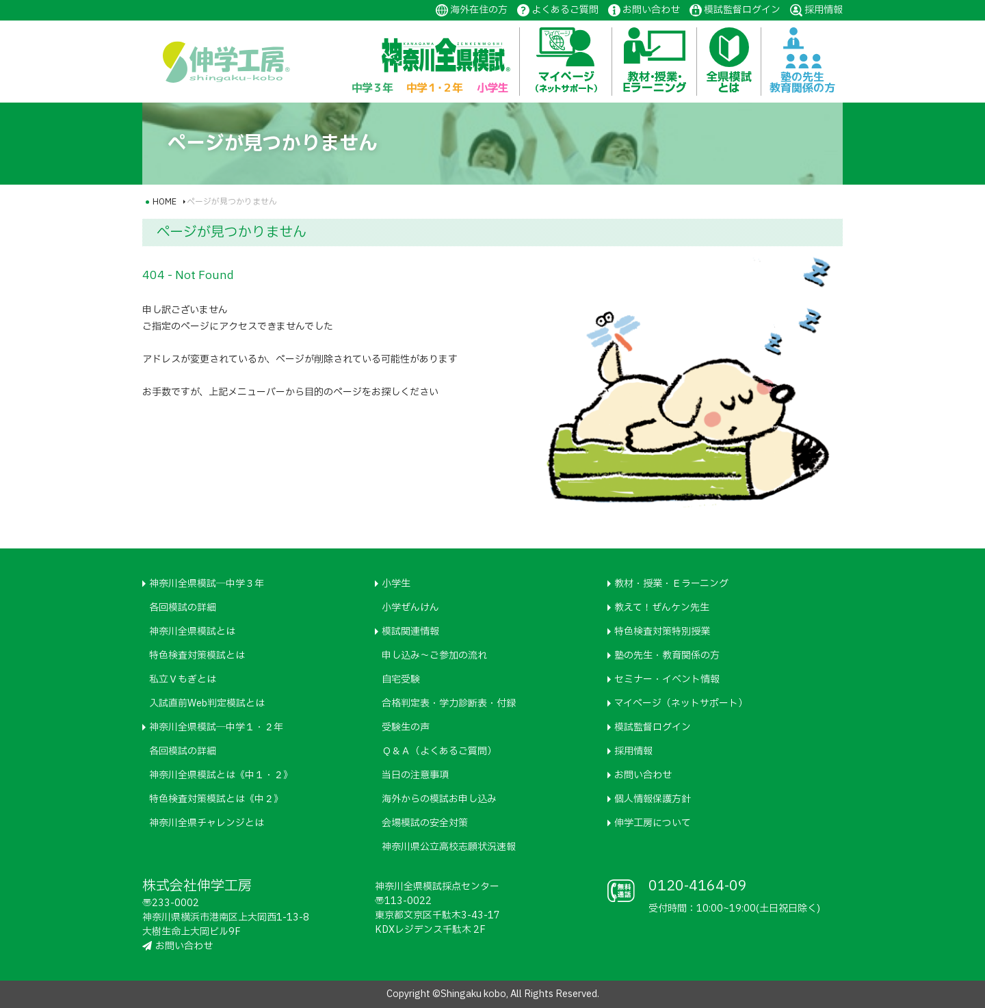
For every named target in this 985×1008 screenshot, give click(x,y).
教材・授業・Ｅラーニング (671, 583)
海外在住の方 (479, 10)
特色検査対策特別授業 (662, 631)
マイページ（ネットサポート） (681, 703)
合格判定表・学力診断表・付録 (449, 703)
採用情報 (823, 10)
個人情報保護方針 (652, 799)
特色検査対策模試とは (197, 655)
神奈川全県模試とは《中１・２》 (221, 775)
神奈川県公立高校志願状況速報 (449, 847)
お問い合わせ (651, 10)
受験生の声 (406, 727)
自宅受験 (401, 679)
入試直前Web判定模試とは (207, 703)
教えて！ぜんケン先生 (661, 607)
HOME (164, 202)
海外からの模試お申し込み (439, 799)
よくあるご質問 (565, 10)
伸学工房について (652, 823)
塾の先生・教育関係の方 (667, 655)
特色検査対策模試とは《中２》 (216, 799)
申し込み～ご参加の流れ (434, 655)
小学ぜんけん (410, 607)
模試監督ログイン (742, 10)
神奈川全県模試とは (192, 631)
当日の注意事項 (415, 775)
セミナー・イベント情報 (667, 679)
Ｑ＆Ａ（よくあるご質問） (439, 751)
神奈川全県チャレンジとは (206, 823)
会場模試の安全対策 (425, 823)
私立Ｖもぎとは (182, 679)
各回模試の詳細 (182, 607)
